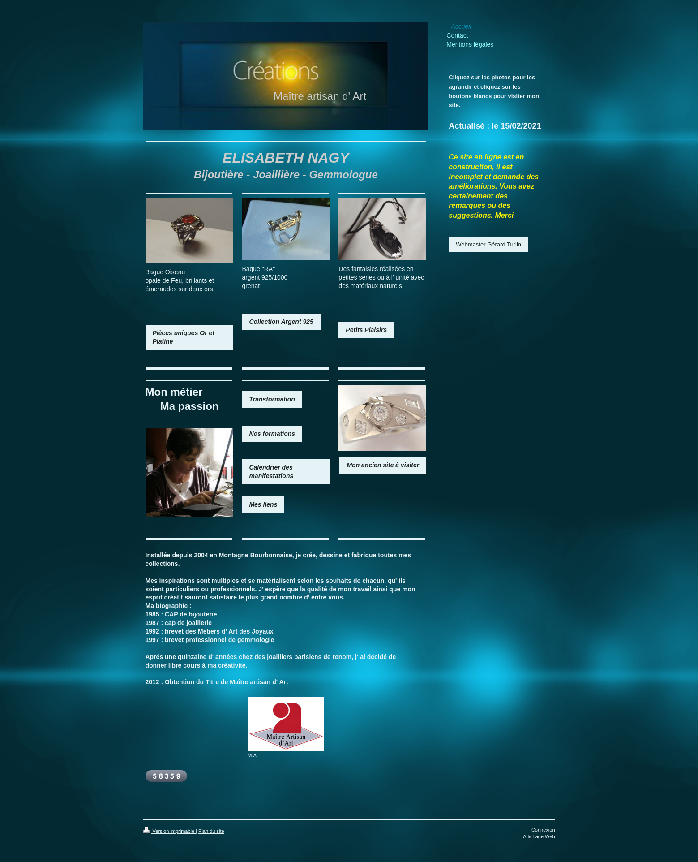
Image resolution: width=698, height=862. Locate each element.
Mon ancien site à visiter (383, 465)
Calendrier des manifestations (271, 471)
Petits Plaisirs (366, 329)
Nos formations (272, 433)
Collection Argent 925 (281, 321)
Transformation (272, 399)
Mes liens (263, 504)
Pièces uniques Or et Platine (184, 337)
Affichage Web (539, 836)
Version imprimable (169, 831)
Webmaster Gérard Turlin (488, 244)
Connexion (543, 829)
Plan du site (211, 831)
